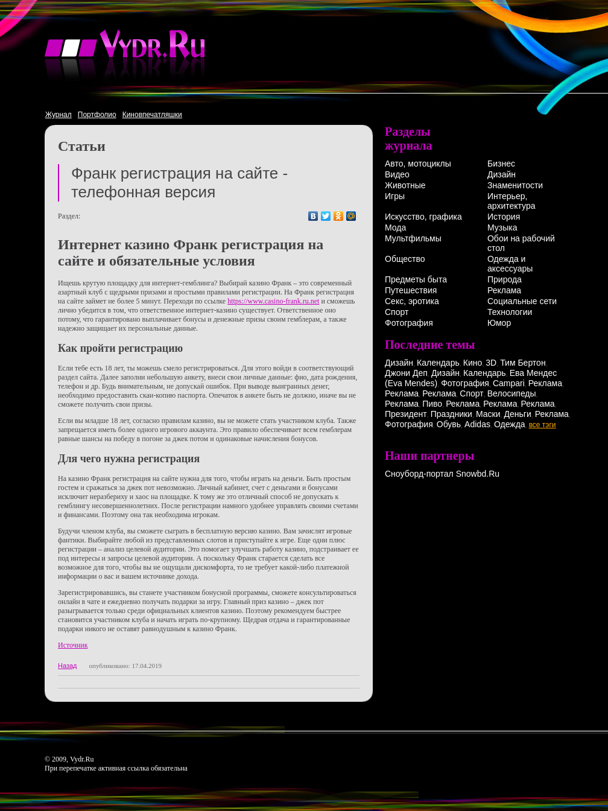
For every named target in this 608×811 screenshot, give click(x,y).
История (503, 216)
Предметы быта (416, 279)
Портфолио (97, 114)
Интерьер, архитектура (511, 201)
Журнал (58, 114)
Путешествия (411, 290)
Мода (395, 227)
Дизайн (501, 174)
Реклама (504, 290)
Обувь (449, 424)
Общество (405, 259)
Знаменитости (515, 185)
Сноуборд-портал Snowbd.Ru (442, 474)
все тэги (542, 425)
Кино (473, 362)
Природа (504, 279)
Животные (405, 185)
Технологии (509, 312)
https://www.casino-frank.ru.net (273, 301)
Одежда (509, 424)
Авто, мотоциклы (418, 163)
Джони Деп (406, 373)
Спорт (396, 312)
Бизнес (501, 163)
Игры (395, 196)
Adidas (477, 424)
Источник (72, 645)
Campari (509, 383)
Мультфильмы (413, 238)
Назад (67, 665)
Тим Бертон (523, 362)
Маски (488, 414)
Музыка (502, 227)
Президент (406, 414)
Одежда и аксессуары (510, 263)
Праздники (451, 414)
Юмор (499, 323)
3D (491, 362)
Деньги (517, 414)
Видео (397, 174)
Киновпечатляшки (152, 114)
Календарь (438, 362)
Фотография (409, 323)
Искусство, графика (423, 216)
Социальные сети (522, 301)
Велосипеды (511, 393)
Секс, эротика (412, 301)
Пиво (432, 404)
